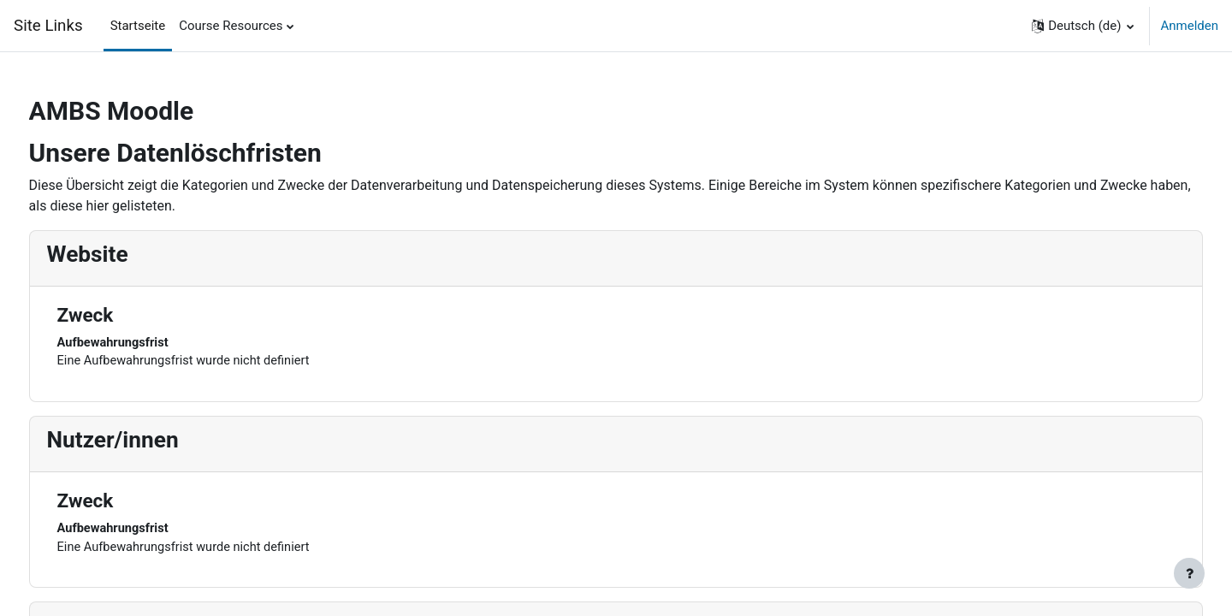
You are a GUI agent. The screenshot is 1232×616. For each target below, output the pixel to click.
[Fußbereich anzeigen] (1189, 573)
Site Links (48, 25)
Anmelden (1189, 25)
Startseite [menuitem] (138, 25)
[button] (1083, 25)
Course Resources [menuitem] (230, 25)
